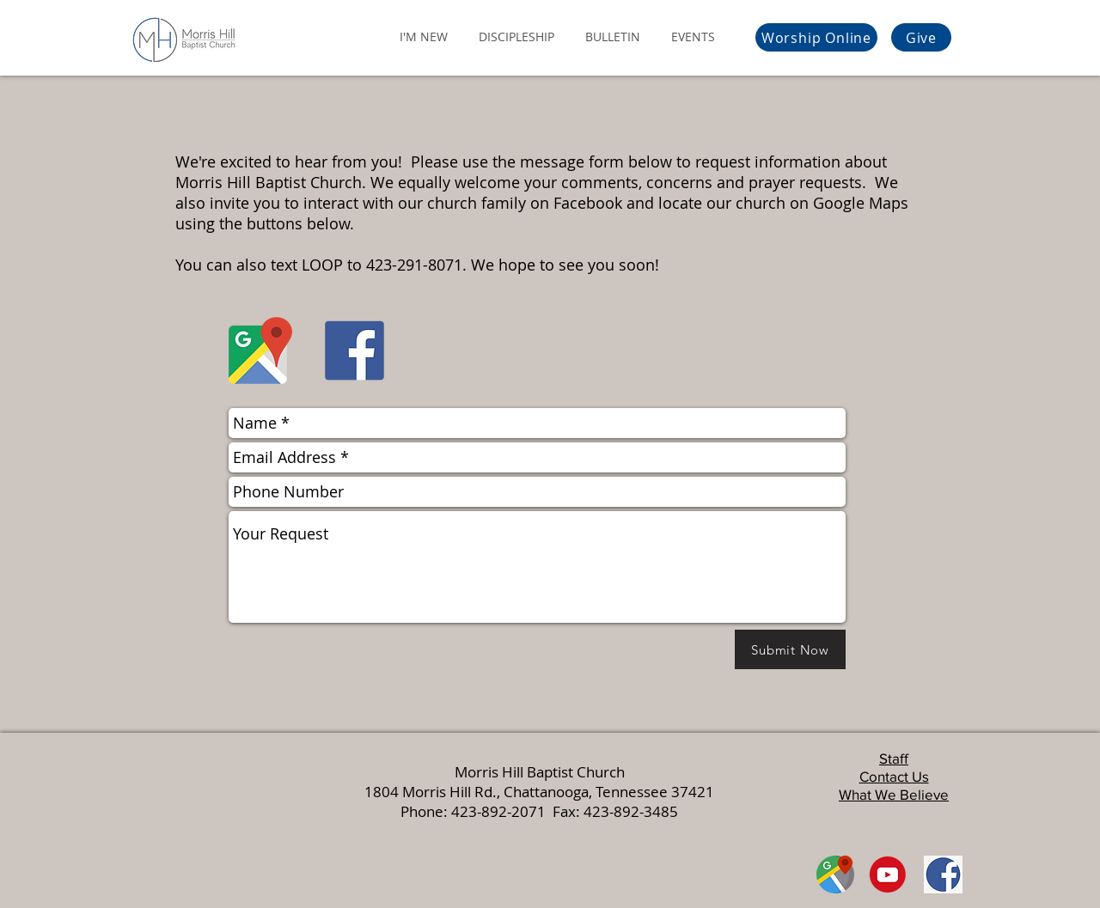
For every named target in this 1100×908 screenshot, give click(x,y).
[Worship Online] (816, 37)
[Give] (921, 37)
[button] (423, 29)
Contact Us (894, 776)
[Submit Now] (790, 649)
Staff (893, 758)
